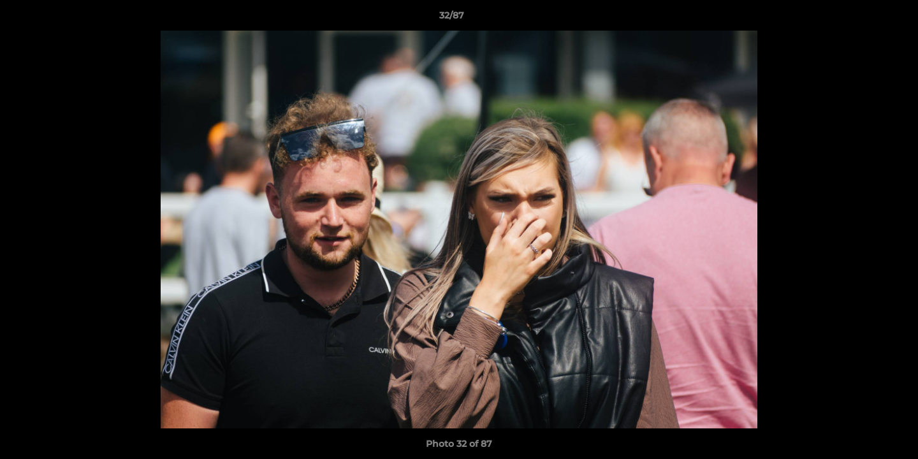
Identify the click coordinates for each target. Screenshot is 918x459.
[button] (864, 18)
